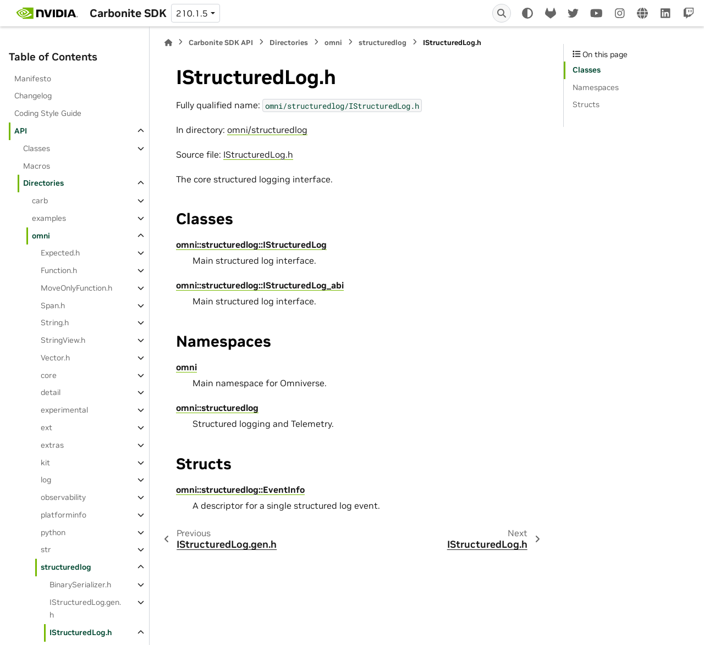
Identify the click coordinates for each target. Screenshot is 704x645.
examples (49, 218)
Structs (586, 104)
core (49, 375)
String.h (55, 322)
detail (51, 392)
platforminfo (63, 515)
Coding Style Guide (47, 113)
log (46, 480)
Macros (36, 166)
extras (52, 445)
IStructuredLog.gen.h (85, 608)
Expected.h (60, 253)
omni (41, 236)
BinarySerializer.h (80, 585)
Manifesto (32, 79)
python (53, 532)
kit (45, 463)
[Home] (168, 42)
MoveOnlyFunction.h (76, 288)
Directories (43, 183)
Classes (36, 148)
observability (63, 497)
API (20, 131)
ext (46, 427)
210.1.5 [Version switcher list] (192, 13)
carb (40, 200)
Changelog (33, 96)
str (46, 549)
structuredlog (66, 567)
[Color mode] (527, 13)
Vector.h (55, 358)
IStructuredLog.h (81, 632)
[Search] (501, 13)
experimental (64, 410)
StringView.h (63, 340)
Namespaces (596, 87)
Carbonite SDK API (221, 42)
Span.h (53, 305)
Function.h (59, 270)
